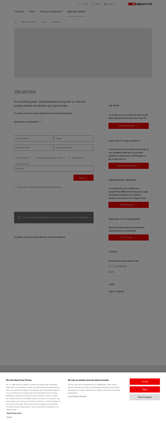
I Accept (144, 384)
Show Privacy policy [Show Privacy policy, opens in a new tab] (14, 416)
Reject (144, 392)
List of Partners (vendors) (77, 399)
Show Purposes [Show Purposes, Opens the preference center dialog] (145, 400)
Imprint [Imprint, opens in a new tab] (9, 420)
